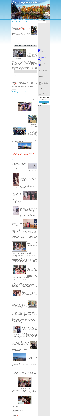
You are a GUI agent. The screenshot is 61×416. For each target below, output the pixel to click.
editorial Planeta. (21, 26)
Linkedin (29, 19)
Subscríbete (44, 101)
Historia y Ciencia (40, 56)
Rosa (29, 355)
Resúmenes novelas (41, 66)
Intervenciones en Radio (41, 57)
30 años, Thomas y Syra (17, 160)
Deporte (39, 50)
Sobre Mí (39, 19)
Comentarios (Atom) (18, 415)
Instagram (34, 19)
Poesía (39, 65)
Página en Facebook (15, 19)
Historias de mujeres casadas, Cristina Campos (21, 22)
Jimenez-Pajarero (23, 19)
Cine (38, 48)
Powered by (43, 103)
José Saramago (40, 58)
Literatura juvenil (40, 60)
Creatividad (39, 49)
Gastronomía (40, 55)
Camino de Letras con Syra (26, 3)
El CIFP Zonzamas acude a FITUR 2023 (20, 92)
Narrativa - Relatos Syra (16, 410)
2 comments (21, 410)
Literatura (39, 59)
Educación (39, 52)
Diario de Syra (40, 51)
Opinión (39, 64)
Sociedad (39, 67)
